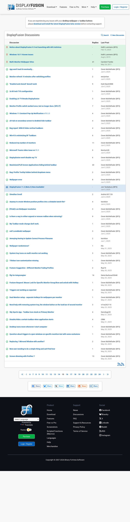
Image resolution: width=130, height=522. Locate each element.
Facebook (104, 410)
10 (43, 374)
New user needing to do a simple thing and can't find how (32, 349)
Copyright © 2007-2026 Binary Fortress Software (65, 460)
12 (51, 374)
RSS (102, 431)
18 (75, 374)
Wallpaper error (16, 180)
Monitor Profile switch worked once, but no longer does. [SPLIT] (35, 106)
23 (95, 374)
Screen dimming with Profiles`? (22, 356)
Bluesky (103, 414)
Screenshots (52, 427)
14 (59, 374)
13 (55, 374)
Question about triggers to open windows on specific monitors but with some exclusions (45, 334)
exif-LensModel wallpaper (20, 231)
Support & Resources (82, 423)
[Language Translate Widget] (26, 419)
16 (67, 374)
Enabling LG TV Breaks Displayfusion (24, 99)
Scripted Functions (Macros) (55, 432)
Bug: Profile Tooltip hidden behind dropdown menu (30, 172)
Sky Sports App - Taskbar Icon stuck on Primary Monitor (32, 312)
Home (49, 410)
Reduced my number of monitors (23, 143)
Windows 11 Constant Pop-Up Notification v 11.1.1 (30, 113)
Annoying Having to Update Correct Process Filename (31, 238)
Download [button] (51, 7)
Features (63, 7)
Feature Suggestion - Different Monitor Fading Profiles (32, 268)
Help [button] (93, 7)
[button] (25, 7)
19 (79, 374)
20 (83, 374)
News (75, 410)
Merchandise (52, 446)
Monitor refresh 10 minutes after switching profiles (30, 77)
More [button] (84, 7)
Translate (26, 425)
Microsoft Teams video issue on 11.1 (24, 150)
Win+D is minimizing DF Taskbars (23, 135)
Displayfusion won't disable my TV (23, 158)
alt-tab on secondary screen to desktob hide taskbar (30, 121)
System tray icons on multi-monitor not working (29, 253)
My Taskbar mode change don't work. (24, 224)
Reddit (103, 427)
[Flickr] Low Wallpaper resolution (23, 209)
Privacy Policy (79, 427)
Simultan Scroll (16, 194)
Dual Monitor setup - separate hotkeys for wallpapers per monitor (36, 297)
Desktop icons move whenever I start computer (28, 327)
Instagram (104, 435)
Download (51, 414)
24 (100, 374)
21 (87, 374)
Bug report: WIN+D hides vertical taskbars (26, 128)
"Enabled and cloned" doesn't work (23, 84)
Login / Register (120, 7)
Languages (51, 438)
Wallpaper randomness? (19, 246)
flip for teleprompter (18, 275)
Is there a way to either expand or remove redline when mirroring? (36, 216)
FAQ (75, 418)
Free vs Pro (74, 7)
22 (91, 374)
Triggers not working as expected (23, 290)
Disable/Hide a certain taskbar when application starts (31, 319)
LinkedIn (104, 423)
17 (71, 374)
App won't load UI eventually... (21, 69)
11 (47, 374)
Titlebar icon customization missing (24, 261)
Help (49, 442)
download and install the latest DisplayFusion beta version (57, 24)
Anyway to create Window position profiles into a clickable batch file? (37, 202)
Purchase (105, 7)
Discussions (78, 414)
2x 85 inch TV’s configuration (21, 91)
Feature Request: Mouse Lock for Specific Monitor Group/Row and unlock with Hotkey (44, 283)
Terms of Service (80, 431)
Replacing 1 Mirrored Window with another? (27, 341)
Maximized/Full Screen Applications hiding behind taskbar (33, 165)
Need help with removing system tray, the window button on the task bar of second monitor (46, 305)
